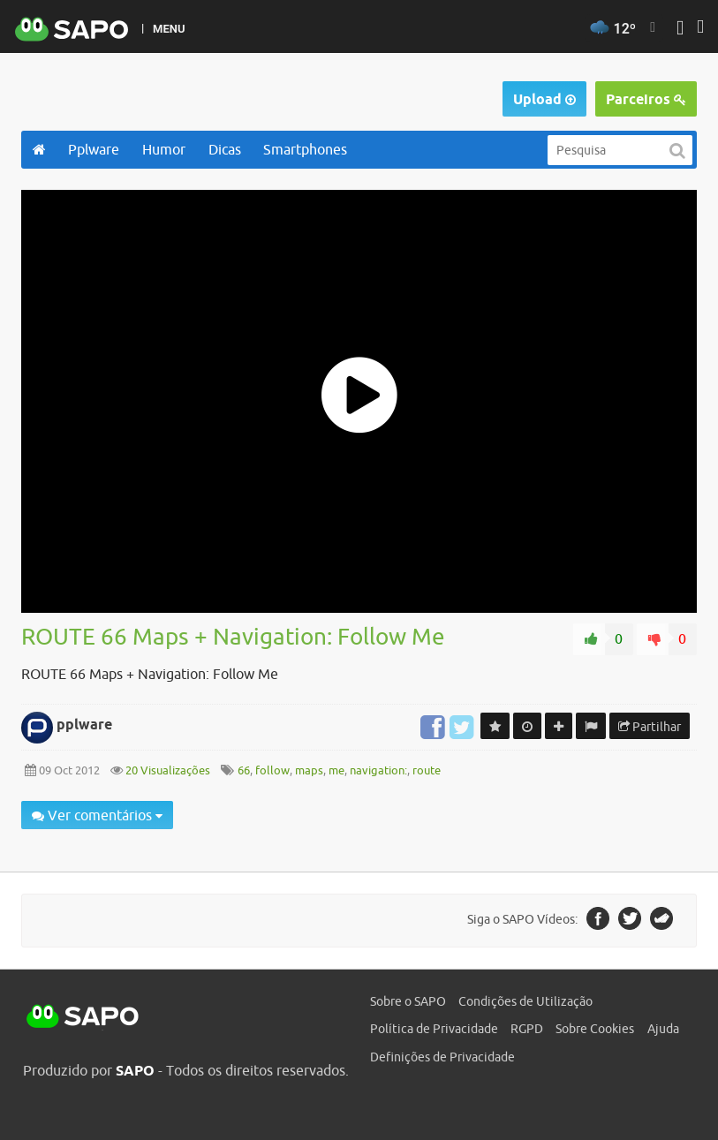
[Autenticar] (680, 29)
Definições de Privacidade (442, 1057)
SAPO (83, 1017)
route (426, 770)
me (336, 770)
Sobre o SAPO (408, 1001)
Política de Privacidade (434, 1029)
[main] (359, 520)
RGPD (526, 1029)
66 (244, 770)
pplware (84, 724)
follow (272, 770)
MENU (169, 28)
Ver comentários (97, 815)
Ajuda (663, 1029)
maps (309, 770)
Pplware (93, 149)
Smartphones (305, 149)
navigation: (378, 770)
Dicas (224, 149)
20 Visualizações (166, 770)
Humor (163, 149)
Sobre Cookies (595, 1029)
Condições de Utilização (525, 1001)
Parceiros (646, 99)
